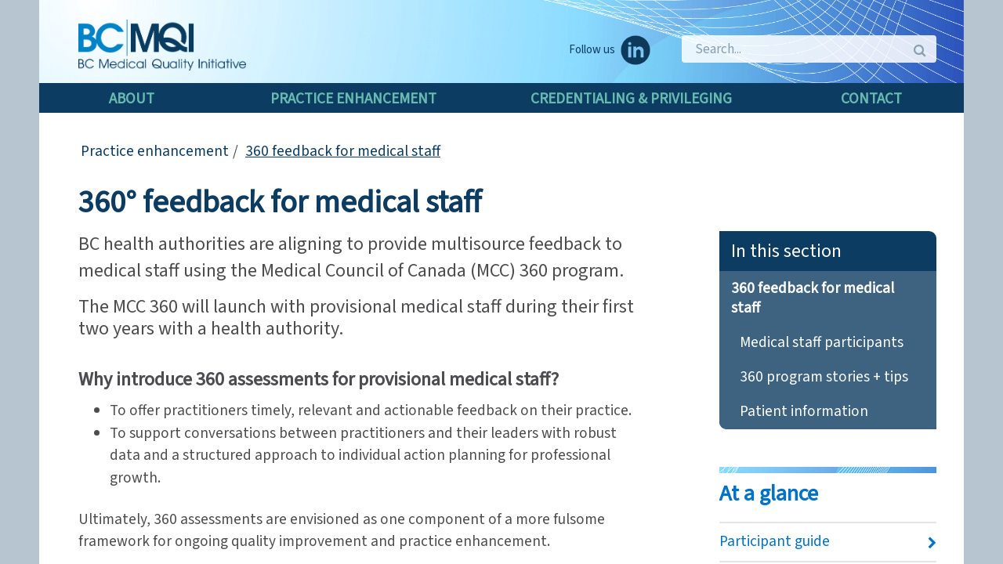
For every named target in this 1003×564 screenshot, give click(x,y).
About (131, 99)
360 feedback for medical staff (342, 151)
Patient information (804, 411)
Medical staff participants (821, 342)
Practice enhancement (353, 99)
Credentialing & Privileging (631, 99)
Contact (871, 99)
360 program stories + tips (824, 377)
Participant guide (774, 541)
